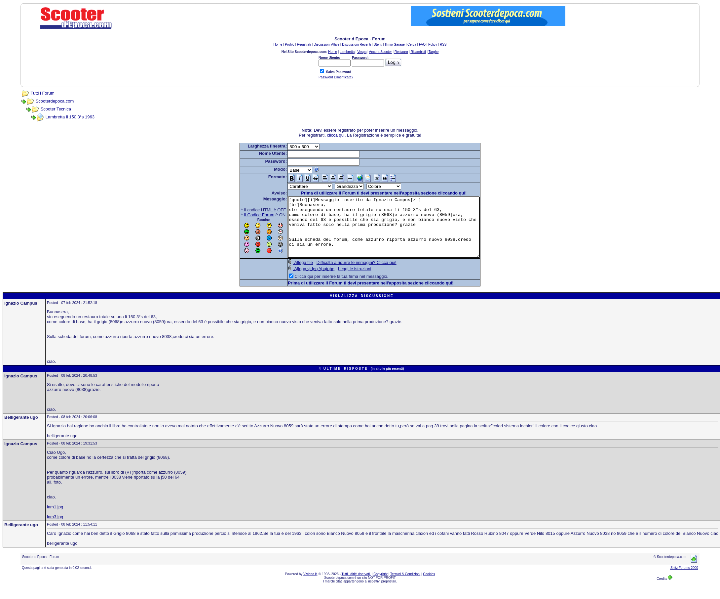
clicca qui (335, 135)
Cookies (429, 586)
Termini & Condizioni (405, 586)
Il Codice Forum (248, 214)
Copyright (380, 586)
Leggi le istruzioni (343, 280)
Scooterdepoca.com (55, 101)
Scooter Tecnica (56, 109)
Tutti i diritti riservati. (356, 586)
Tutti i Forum (42, 93)
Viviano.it (310, 586)
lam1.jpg (55, 518)
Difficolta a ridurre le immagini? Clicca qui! (345, 274)
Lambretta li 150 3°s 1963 (70, 116)
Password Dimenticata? (336, 77)
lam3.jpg (55, 528)
